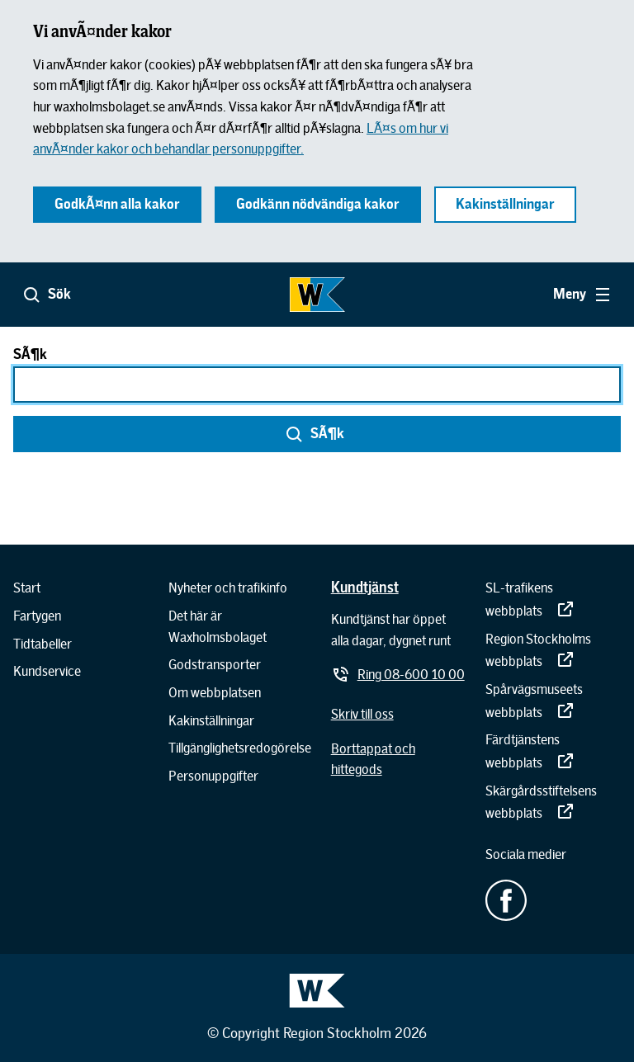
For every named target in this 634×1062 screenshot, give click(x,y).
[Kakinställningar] (211, 721)
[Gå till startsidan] (317, 295)
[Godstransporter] (214, 665)
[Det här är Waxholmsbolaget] (239, 627)
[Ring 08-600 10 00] (398, 675)
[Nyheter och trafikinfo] (227, 588)
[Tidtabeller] (42, 644)
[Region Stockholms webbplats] (553, 651)
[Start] (26, 588)
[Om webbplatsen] (214, 693)
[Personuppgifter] (213, 776)
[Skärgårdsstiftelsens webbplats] (553, 802)
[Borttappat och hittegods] (398, 760)
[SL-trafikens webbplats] (553, 599)
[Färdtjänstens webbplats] (553, 751)
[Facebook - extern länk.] (553, 900)
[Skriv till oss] (362, 714)
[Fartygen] (37, 616)
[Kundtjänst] (365, 587)
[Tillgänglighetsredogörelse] (239, 748)
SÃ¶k (30, 355)
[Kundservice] (47, 671)
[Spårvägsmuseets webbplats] (553, 701)
